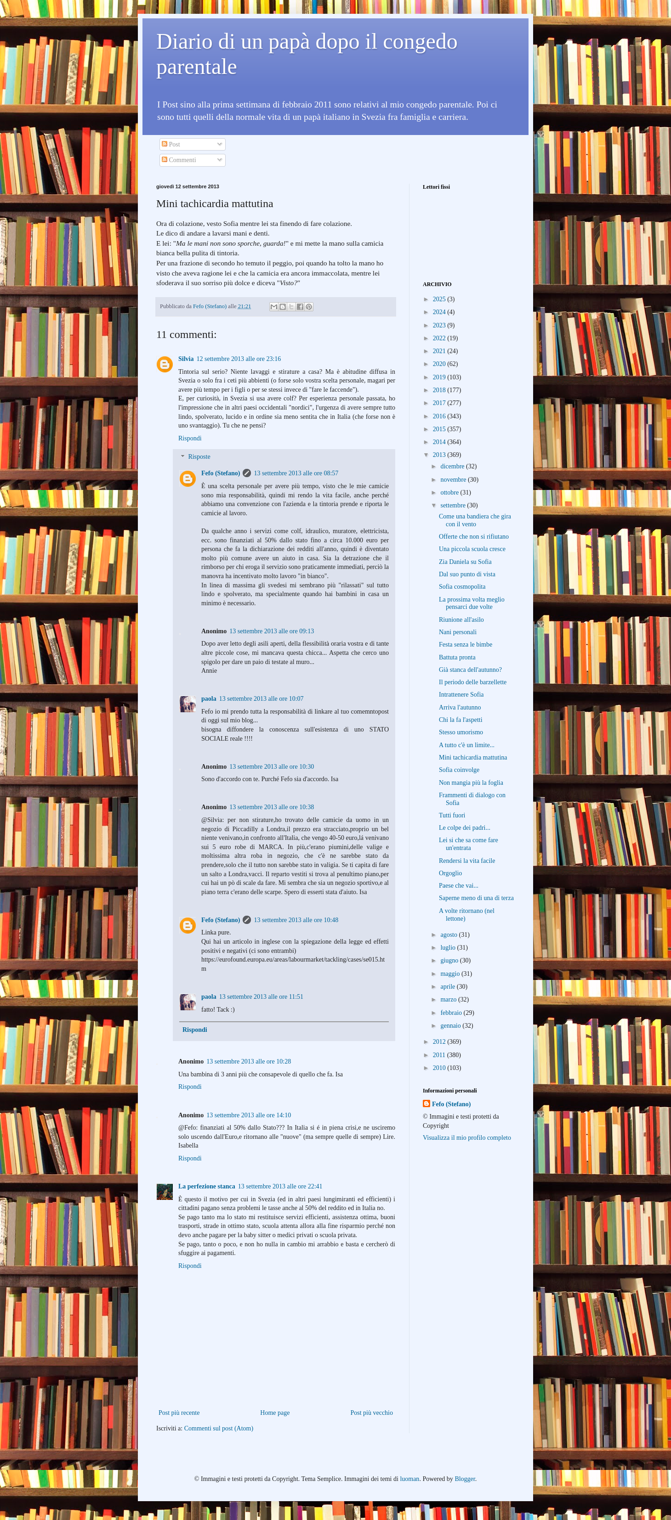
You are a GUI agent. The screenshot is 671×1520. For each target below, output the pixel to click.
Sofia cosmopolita (462, 586)
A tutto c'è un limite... (467, 745)
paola (208, 698)
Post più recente (179, 1412)
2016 (440, 416)
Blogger (465, 1478)
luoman (409, 1478)
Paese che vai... (458, 885)
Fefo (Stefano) (220, 473)
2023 (440, 325)
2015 (440, 429)
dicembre (453, 466)
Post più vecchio (371, 1412)
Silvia (185, 358)
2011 (440, 1055)
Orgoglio (450, 873)
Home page (275, 1412)
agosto (449, 934)
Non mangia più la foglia (471, 782)
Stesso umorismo (461, 732)
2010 (440, 1067)
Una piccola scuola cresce (472, 549)
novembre (453, 479)
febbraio (451, 1012)
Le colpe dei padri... (464, 827)
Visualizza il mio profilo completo (467, 1137)
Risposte (199, 457)
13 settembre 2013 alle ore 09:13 (271, 631)
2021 (440, 351)
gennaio (451, 1025)
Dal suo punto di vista (467, 574)
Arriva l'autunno (460, 707)
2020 (440, 363)
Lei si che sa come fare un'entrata (468, 844)
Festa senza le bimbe (465, 644)
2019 (440, 377)
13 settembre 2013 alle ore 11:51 (261, 996)
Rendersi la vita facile (467, 860)
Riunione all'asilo (461, 619)
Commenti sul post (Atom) (219, 1428)
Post (171, 144)
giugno (450, 960)
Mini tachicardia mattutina (473, 757)
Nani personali (458, 632)
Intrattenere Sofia (461, 694)
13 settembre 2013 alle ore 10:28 (248, 1061)
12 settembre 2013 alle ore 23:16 (238, 358)
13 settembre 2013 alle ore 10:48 (296, 920)
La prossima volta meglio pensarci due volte (472, 603)
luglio (448, 947)
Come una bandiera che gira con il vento (475, 520)
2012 (440, 1041)
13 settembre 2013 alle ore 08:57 (296, 473)
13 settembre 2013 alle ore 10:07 (261, 698)
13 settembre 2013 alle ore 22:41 (280, 1186)
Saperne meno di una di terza (476, 898)
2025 (440, 299)
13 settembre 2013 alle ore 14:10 (248, 1115)
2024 (440, 312)
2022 (440, 338)
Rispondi (190, 438)
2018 (440, 390)
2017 (440, 403)
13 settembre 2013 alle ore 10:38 (271, 807)
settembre (453, 505)
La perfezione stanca (206, 1186)
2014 (440, 442)
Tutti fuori (452, 815)
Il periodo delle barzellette (472, 682)
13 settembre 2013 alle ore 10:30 (271, 766)
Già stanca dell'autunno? (470, 669)
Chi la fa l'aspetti (461, 719)
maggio (450, 973)
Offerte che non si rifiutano (474, 536)
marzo (449, 999)
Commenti (179, 160)
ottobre (450, 492)
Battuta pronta (457, 657)
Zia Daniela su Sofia (465, 561)
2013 (440, 454)
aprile (448, 986)
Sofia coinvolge (459, 769)
